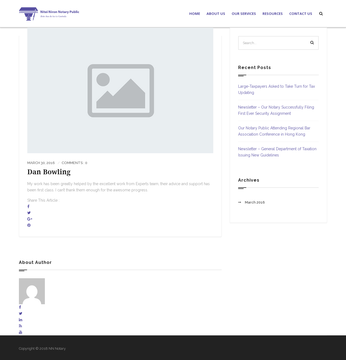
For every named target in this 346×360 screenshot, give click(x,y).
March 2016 (255, 202)
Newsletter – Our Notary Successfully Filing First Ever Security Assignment (276, 110)
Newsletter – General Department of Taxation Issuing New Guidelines (277, 152)
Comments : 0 (74, 163)
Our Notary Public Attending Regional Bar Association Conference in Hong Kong (274, 131)
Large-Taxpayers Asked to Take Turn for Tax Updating (276, 89)
